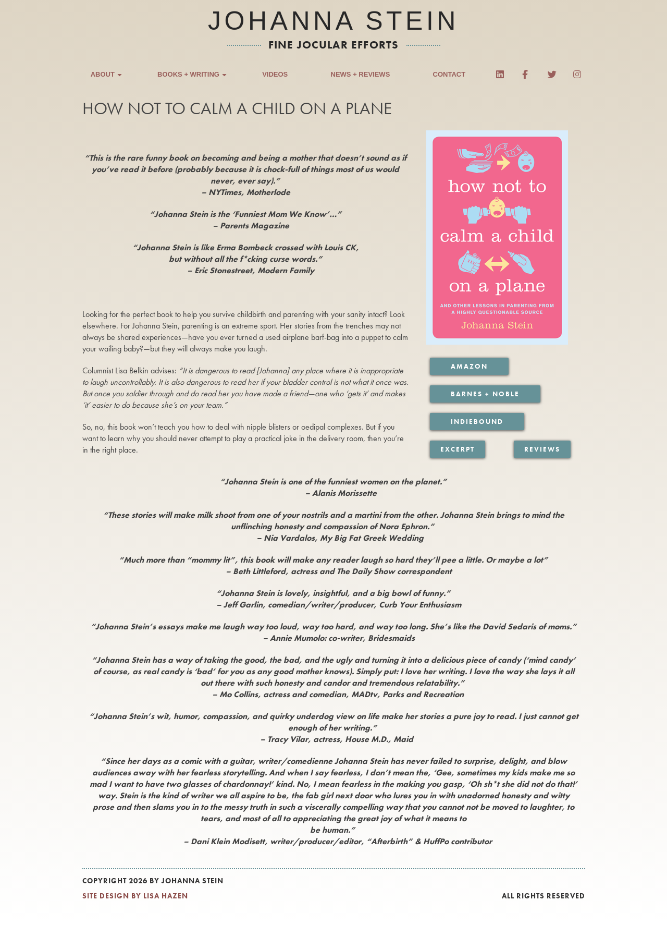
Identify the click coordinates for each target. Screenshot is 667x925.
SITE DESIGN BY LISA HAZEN (135, 898)
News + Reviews (360, 75)
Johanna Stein (333, 20)
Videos (275, 75)
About (107, 75)
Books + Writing (192, 75)
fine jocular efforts (333, 45)
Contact (449, 75)
